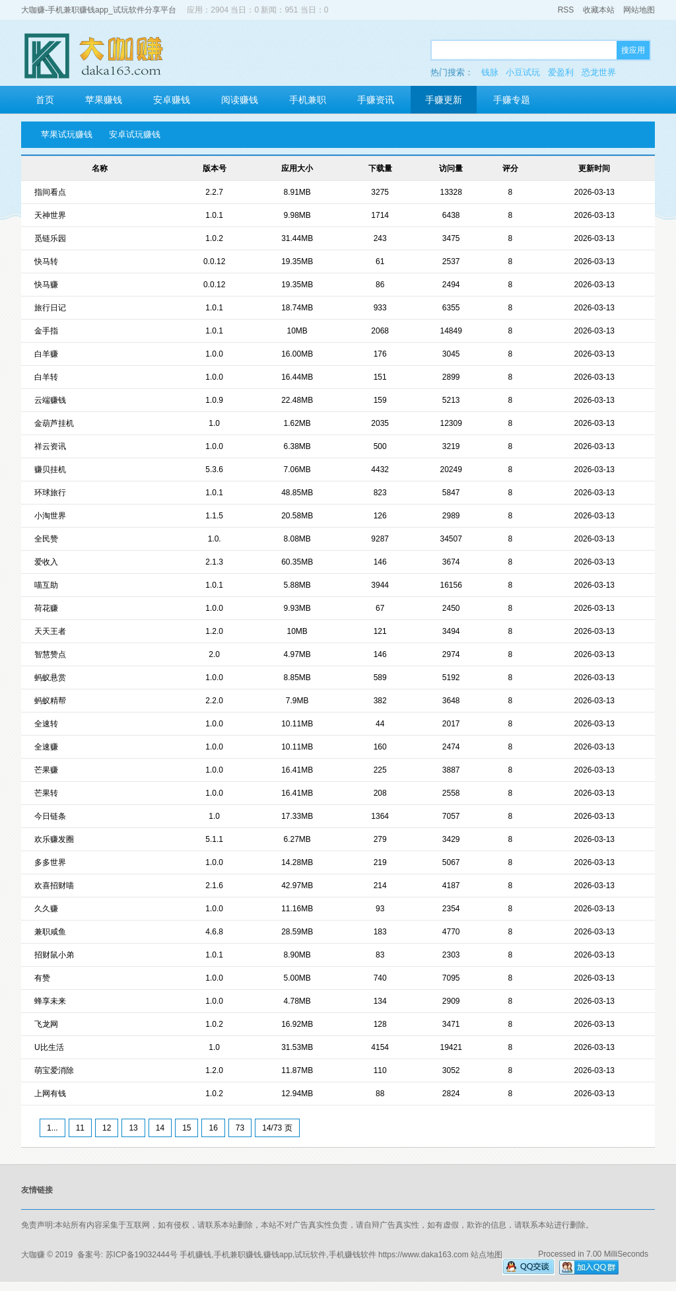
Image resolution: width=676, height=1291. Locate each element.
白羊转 (46, 377)
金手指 (46, 330)
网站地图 (639, 10)
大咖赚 (33, 1254)
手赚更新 (443, 99)
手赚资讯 (375, 99)
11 (80, 1128)
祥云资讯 (50, 446)
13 (133, 1128)
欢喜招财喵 (54, 885)
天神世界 (50, 215)
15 (186, 1128)
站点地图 (486, 1254)
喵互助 (46, 585)
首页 (45, 99)
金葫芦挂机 (54, 423)
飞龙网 (46, 1024)
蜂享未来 (50, 1001)
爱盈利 (561, 72)
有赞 (42, 978)
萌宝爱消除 (54, 1070)
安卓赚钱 (171, 99)
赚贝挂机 (50, 469)
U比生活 (49, 1047)
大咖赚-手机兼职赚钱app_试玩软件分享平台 (98, 10)
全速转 (46, 723)
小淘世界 (50, 515)
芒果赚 (46, 770)
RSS (566, 10)
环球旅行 (50, 492)
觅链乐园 (50, 238)
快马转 (46, 261)
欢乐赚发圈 (54, 839)
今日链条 (50, 816)
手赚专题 (511, 99)
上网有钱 (50, 1093)
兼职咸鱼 (50, 931)
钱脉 (489, 72)
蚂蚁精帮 (50, 700)
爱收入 (46, 562)
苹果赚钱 (103, 99)
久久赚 (46, 908)
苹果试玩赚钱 (66, 134)
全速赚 (46, 746)
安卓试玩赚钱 (134, 134)
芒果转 (46, 793)
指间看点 (50, 192)
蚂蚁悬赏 (50, 677)
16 (213, 1128)
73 (240, 1128)
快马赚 (46, 284)
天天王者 (50, 631)
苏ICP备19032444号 (142, 1254)
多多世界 (50, 862)
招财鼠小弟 (54, 955)
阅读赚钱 (239, 99)
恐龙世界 (599, 72)
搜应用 (633, 50)
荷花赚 (46, 608)
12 (106, 1128)
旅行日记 (50, 307)
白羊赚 (46, 354)
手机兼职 (307, 99)
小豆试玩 (523, 72)
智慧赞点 (50, 654)
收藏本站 (599, 10)
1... (52, 1128)
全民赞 (46, 538)
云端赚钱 (50, 400)
